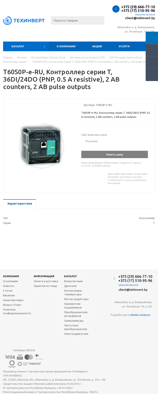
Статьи (7, 290)
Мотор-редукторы (76, 299)
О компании (66, 46)
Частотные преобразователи (75, 327)
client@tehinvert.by (140, 18)
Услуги (124, 46)
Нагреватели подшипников (73, 305)
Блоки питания (73, 281)
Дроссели (70, 285)
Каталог (18, 46)
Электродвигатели (76, 333)
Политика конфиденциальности (17, 311)
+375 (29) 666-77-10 (138, 7)
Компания (11, 276)
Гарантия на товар (45, 285)
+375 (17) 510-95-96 (138, 10)
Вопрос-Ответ (12, 304)
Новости (8, 285)
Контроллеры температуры (73, 292)
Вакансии (9, 295)
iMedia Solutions (140, 314)
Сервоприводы (74, 320)
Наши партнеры (13, 300)
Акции (97, 46)
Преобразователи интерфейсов (75, 314)
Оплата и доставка (46, 281)
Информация (44, 276)
